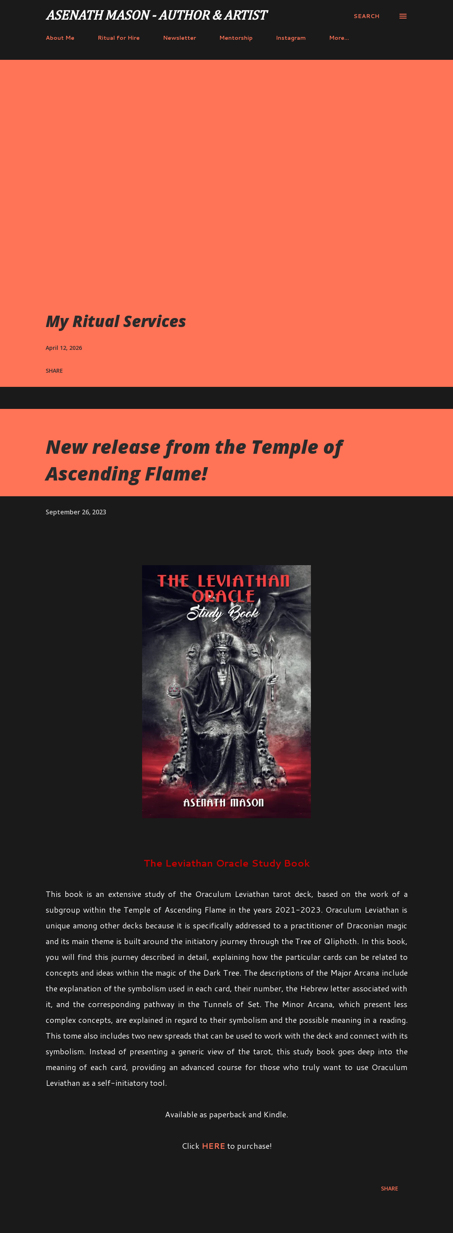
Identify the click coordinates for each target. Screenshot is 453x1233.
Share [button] (54, 370)
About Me (60, 38)
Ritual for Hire (119, 38)
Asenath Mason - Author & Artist (156, 16)
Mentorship (236, 38)
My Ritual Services (116, 321)
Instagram (291, 38)
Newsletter (179, 38)
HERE (213, 1145)
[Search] (366, 16)
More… (339, 38)
